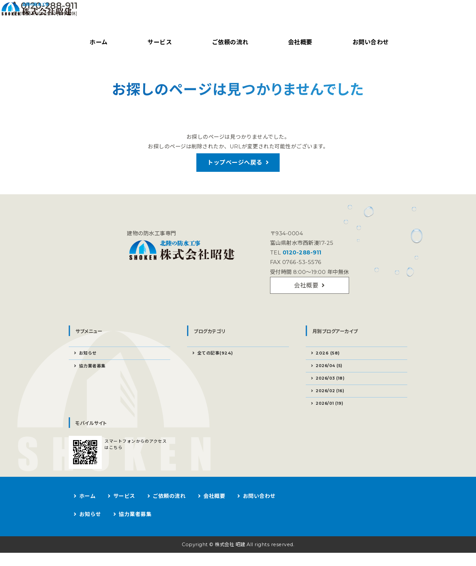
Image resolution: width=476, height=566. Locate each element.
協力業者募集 (93, 375)
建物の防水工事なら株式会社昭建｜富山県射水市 (123, 18)
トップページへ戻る (234, 165)
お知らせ (89, 361)
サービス (158, 42)
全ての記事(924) (217, 361)
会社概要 (299, 42)
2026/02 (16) (332, 402)
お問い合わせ (369, 42)
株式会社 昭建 (229, 557)
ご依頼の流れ (228, 42)
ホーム (98, 42)
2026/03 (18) (332, 388)
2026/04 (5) (331, 375)
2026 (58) (328, 361)
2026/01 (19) (331, 415)
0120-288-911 (300, 258)
